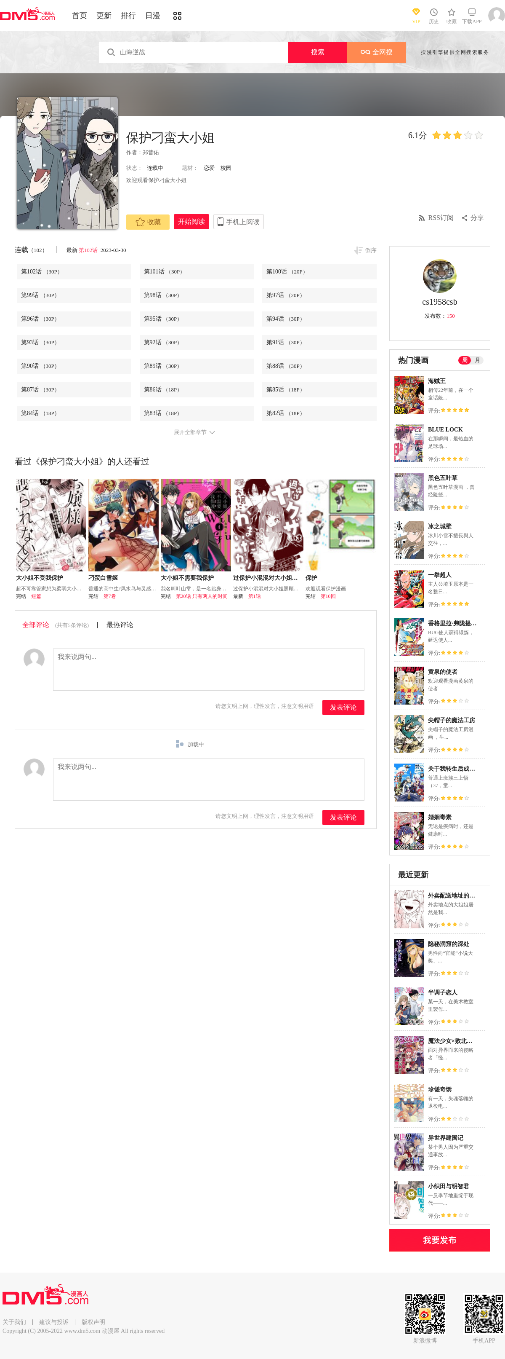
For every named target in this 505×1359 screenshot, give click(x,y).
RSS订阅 (441, 217)
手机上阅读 (243, 221)
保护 (311, 578)
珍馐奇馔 (440, 1089)
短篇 (36, 596)
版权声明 (93, 1322)
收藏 (148, 222)
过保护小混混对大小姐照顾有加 (274, 578)
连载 (31, 249)
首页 (79, 15)
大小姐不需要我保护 (187, 578)
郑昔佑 (151, 152)
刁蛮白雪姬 (103, 578)
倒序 (371, 250)
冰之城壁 (440, 526)
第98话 (163, 295)
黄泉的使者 (442, 672)
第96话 (40, 319)
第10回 (328, 596)
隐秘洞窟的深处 (448, 944)
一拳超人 (440, 575)
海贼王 (437, 381)
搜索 (317, 52)
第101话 (165, 271)
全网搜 (377, 52)
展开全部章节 (190, 432)
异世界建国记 (445, 1138)
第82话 (285, 413)
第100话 (287, 271)
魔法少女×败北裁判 (453, 1041)
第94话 (285, 319)
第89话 (163, 366)
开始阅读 (191, 221)
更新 (104, 15)
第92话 (163, 342)
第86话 (163, 389)
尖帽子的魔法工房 (451, 720)
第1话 (254, 596)
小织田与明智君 (448, 1186)
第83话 (163, 413)
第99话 (40, 295)
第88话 (285, 366)
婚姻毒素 (440, 817)
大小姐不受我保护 (39, 578)
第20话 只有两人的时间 (202, 596)
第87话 (40, 389)
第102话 (89, 250)
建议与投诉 (54, 1322)
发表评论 (343, 707)
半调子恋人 (442, 992)
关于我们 (14, 1322)
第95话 (163, 319)
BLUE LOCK (445, 429)
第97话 (285, 295)
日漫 (152, 15)
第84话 (40, 413)
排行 (128, 15)
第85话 (285, 389)
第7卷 (110, 596)
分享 (477, 217)
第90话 (40, 366)
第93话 (40, 342)
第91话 (285, 342)
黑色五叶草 (442, 478)
